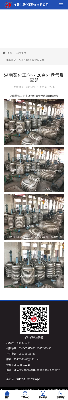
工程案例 (21, 53)
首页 (9, 53)
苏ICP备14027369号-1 (28, 379)
